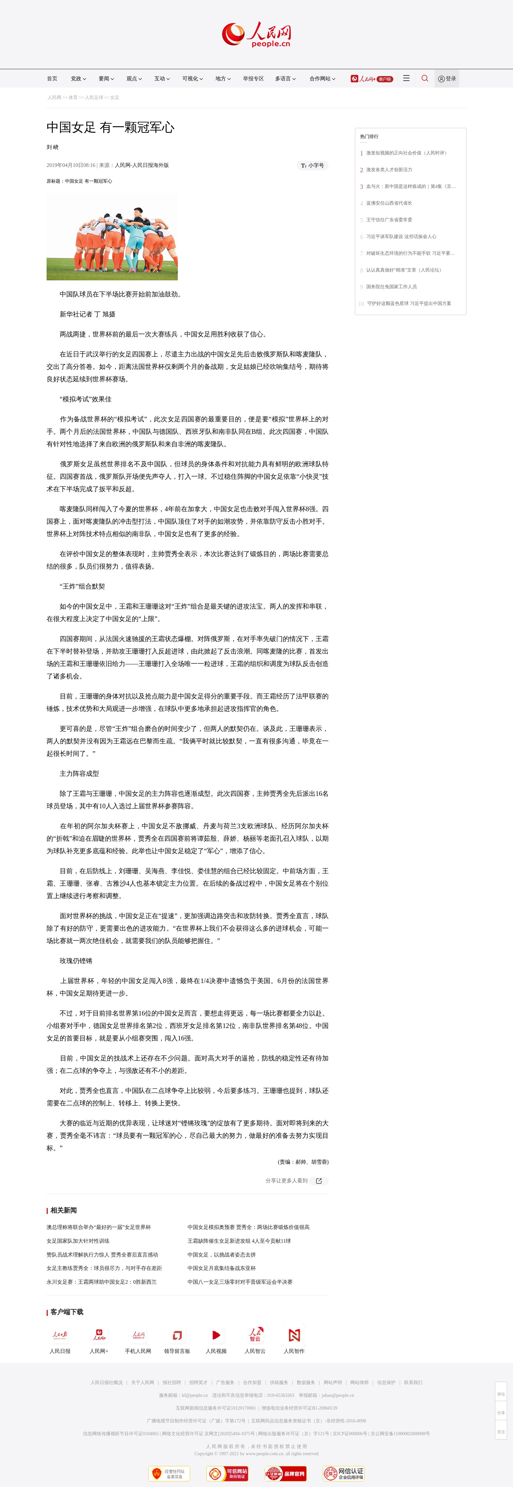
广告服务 (225, 1382)
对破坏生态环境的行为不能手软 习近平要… (410, 253)
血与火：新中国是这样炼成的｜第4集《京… (411, 186)
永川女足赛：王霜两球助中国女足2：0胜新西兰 (102, 1282)
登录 (451, 78)
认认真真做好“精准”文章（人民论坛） (405, 270)
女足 (114, 97)
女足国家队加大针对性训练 (78, 1241)
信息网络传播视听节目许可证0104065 (121, 1433)
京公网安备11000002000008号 (400, 1433)
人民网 (54, 97)
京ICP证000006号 (350, 1433)
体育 (73, 97)
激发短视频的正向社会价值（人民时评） (407, 153)
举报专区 (253, 78)
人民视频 (216, 1339)
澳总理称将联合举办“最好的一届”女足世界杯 (99, 1227)
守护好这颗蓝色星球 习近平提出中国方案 (409, 303)
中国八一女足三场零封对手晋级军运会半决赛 (240, 1282)
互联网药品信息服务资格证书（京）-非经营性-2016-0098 (308, 1420)
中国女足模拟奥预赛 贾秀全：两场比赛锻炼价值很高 (249, 1227)
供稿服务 (279, 1382)
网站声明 (333, 1382)
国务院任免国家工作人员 (391, 286)
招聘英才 (198, 1382)
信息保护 (386, 1382)
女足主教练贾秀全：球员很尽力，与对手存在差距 (104, 1268)
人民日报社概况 (107, 1382)
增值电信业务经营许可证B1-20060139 (299, 1408)
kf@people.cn (195, 1395)
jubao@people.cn (338, 1395)
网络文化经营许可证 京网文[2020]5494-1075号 (208, 1433)
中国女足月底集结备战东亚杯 (222, 1268)
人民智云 (255, 1339)
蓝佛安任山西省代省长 (389, 203)
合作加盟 (252, 1382)
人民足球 (94, 97)
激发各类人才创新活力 (389, 169)
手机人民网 (138, 1339)
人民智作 (294, 1339)
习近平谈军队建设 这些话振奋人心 (401, 236)
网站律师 (359, 1382)
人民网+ (99, 1339)
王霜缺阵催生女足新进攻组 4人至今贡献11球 (239, 1241)
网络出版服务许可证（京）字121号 (293, 1433)
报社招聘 (172, 1382)
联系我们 (413, 1382)
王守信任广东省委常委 (389, 219)
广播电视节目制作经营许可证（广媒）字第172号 (196, 1420)
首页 (52, 78)
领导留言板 (177, 1339)
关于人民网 (142, 1382)
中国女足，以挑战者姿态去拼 (222, 1254)
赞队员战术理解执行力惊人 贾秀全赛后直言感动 (102, 1254)
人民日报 (60, 1339)
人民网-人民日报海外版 (142, 165)
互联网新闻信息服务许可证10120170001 (216, 1408)
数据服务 (306, 1382)
